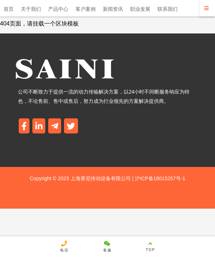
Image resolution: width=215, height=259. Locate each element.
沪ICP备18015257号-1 (159, 178)
